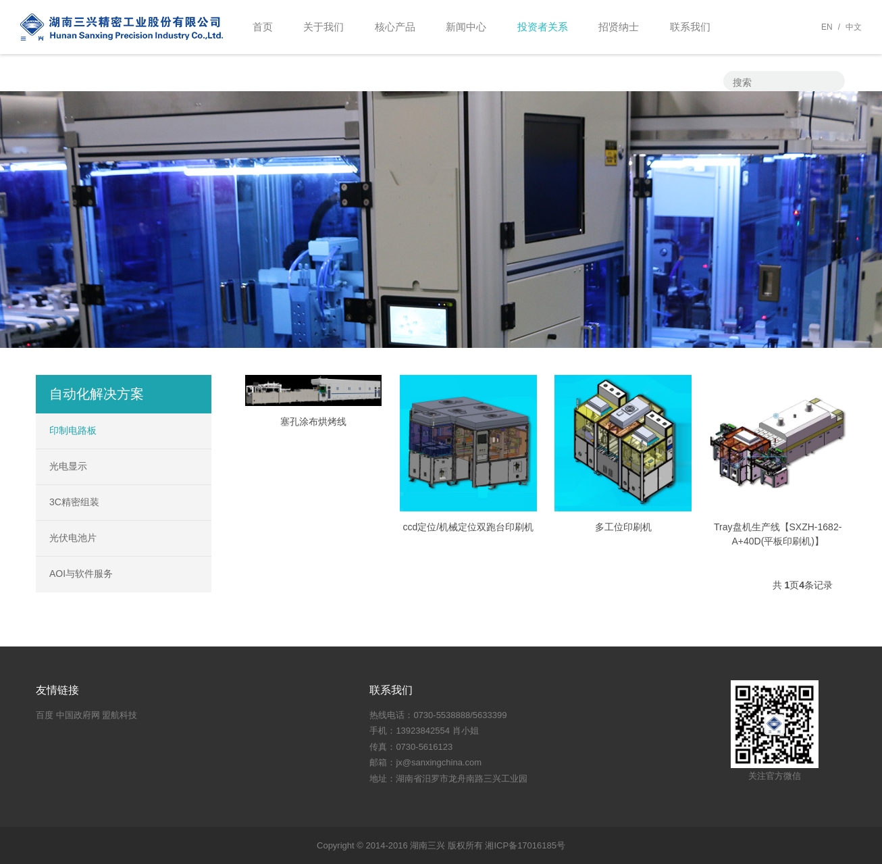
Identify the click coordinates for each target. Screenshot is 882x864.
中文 (854, 27)
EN (827, 27)
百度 (44, 715)
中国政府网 (78, 715)
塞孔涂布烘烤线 (313, 421)
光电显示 (68, 466)
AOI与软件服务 (81, 573)
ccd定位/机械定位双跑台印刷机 (468, 527)
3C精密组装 (74, 502)
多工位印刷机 (623, 527)
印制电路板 (73, 430)
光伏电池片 (73, 537)
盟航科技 (119, 715)
